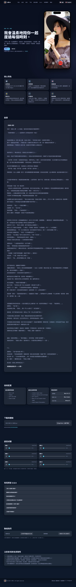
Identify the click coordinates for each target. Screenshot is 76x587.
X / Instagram (68, 584)
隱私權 (53, 584)
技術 (26, 2)
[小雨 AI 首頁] (7, 2)
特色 (19, 2)
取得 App (7, 48)
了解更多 (26, 51)
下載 (30, 2)
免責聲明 (46, 2)
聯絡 (51, 2)
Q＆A (40, 2)
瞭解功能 (13, 48)
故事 (23, 2)
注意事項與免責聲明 (13, 430)
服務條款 (58, 584)
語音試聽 (35, 2)
